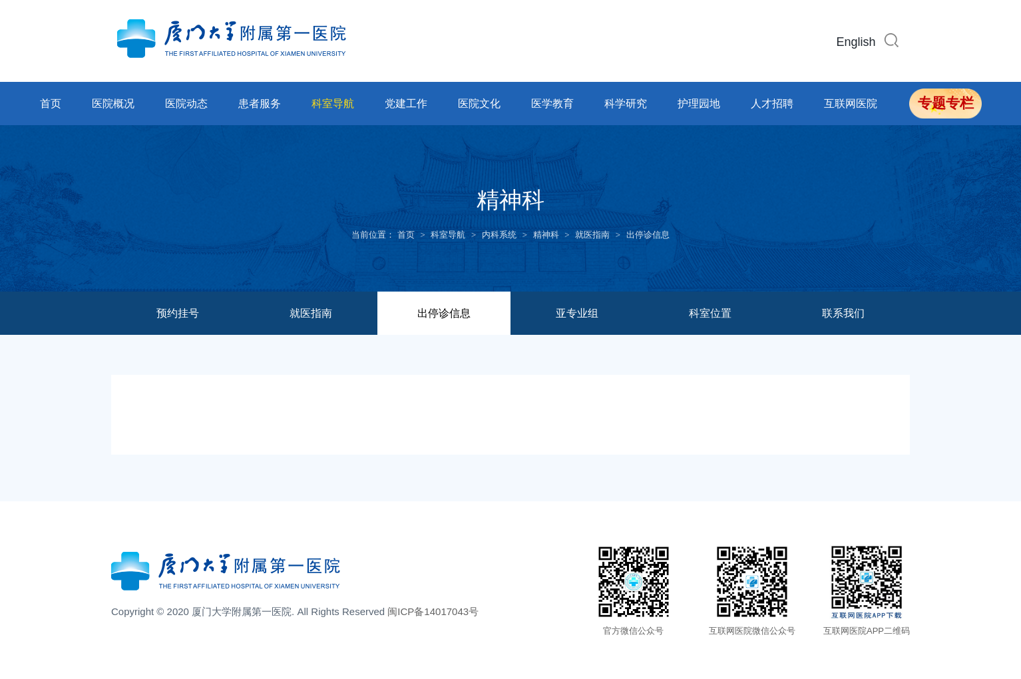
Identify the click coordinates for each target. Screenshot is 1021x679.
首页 (50, 103)
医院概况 (113, 103)
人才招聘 (772, 103)
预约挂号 (177, 313)
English (856, 42)
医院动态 (186, 103)
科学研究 (625, 103)
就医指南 (592, 235)
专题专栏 (946, 103)
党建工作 (406, 103)
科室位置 (710, 313)
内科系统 (499, 235)
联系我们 (843, 313)
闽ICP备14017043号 (433, 611)
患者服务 (259, 103)
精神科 (546, 235)
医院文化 (479, 103)
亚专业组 (577, 313)
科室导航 (332, 103)
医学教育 (552, 103)
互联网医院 (850, 103)
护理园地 (699, 103)
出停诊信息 (648, 235)
